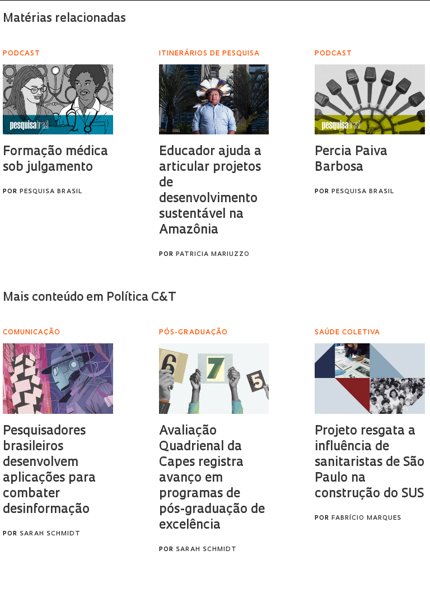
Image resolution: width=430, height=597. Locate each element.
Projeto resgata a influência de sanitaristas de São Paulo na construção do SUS (369, 463)
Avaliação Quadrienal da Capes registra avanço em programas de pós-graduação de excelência (212, 478)
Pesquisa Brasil (51, 192)
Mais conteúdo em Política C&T (89, 298)
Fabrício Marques (366, 518)
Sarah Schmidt (50, 534)
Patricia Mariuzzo (213, 254)
